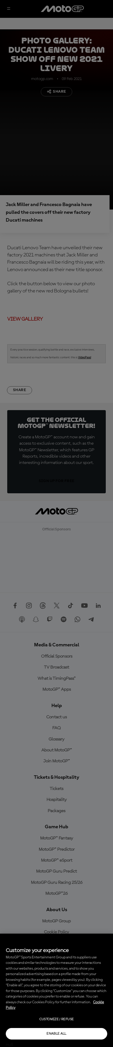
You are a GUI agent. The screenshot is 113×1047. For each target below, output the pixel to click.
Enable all (56, 1033)
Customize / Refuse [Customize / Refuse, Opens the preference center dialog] (56, 1019)
